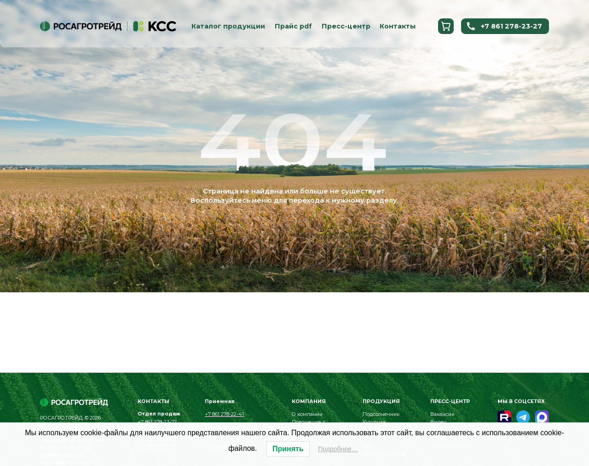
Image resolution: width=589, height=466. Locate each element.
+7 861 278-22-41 (224, 414)
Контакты (398, 27)
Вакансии (442, 414)
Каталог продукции (228, 27)
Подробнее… (338, 449)
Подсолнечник (381, 414)
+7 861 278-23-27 (504, 26)
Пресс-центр (346, 27)
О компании (307, 414)
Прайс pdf (293, 27)
